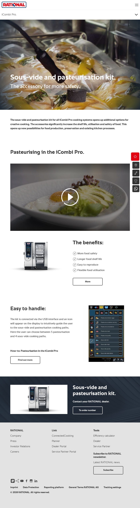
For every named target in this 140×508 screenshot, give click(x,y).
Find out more (25, 360)
